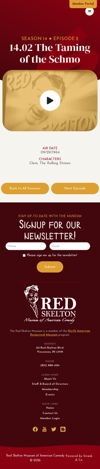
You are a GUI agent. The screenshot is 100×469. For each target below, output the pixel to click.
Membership (50, 389)
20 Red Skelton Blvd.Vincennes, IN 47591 (50, 350)
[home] (7, 11)
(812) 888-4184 (50, 365)
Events (50, 394)
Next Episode (75, 188)
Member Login (50, 418)
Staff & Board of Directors (50, 384)
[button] (89, 11)
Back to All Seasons (24, 188)
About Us (50, 379)
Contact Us (50, 413)
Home (50, 408)
